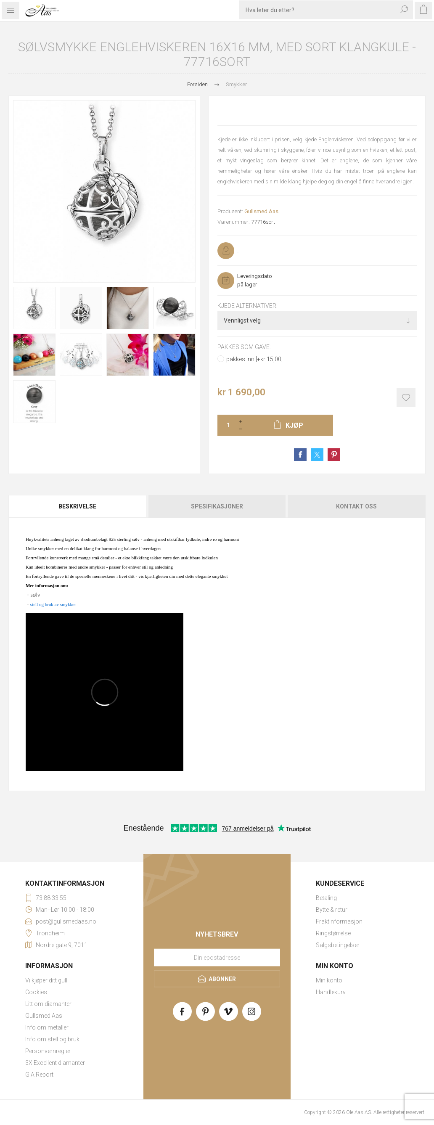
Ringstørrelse (333, 933)
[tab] (78, 506)
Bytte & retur (331, 909)
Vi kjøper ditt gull (46, 980)
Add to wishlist (406, 397)
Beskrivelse (77, 506)
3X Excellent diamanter (55, 1062)
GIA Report (39, 1074)
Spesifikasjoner (217, 506)
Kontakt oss (356, 506)
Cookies (36, 992)
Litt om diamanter (48, 1004)
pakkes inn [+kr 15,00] (254, 359)
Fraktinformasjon (339, 921)
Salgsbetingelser (338, 945)
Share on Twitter (317, 454)
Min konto (329, 980)
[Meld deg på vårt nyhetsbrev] (217, 957)
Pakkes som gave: (244, 347)
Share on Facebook (300, 454)
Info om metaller (47, 1027)
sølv (35, 594)
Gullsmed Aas (261, 211)
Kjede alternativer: (247, 305)
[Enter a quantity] (225, 425)
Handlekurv (331, 992)
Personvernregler (48, 1051)
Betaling (326, 898)
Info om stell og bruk (52, 1039)
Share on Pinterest (334, 454)
